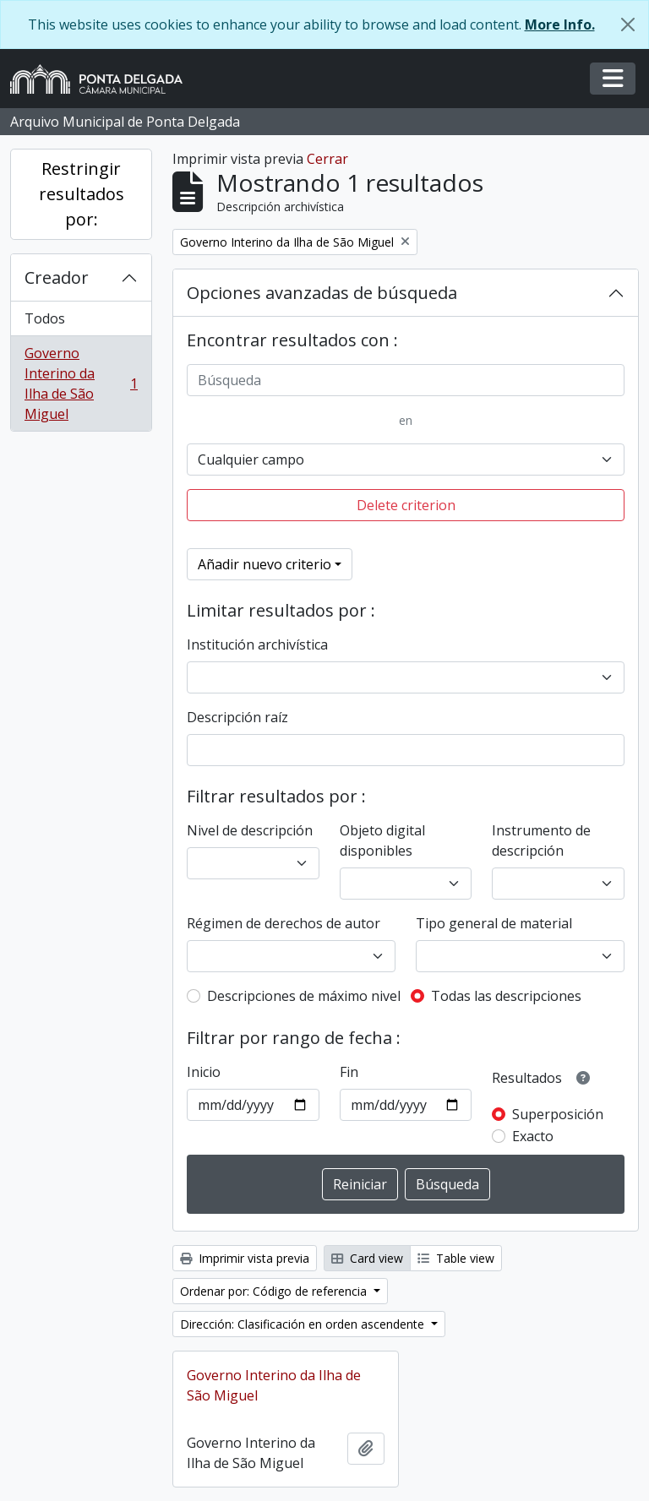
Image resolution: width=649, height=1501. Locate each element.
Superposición (557, 1114)
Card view (367, 1258)
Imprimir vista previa (244, 1258)
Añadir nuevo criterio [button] (264, 564)
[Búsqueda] (405, 380)
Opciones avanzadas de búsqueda (322, 292)
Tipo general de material (494, 923)
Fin (349, 1072)
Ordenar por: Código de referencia (275, 1291)
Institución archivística (257, 644)
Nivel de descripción (250, 830)
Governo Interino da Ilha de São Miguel (81, 383)
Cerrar (327, 159)
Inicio (204, 1072)
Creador (57, 277)
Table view (455, 1258)
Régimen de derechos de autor (283, 923)
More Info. (560, 24)
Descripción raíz (237, 717)
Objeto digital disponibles (382, 840)
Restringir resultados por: (81, 194)
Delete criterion (406, 505)
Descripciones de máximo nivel (304, 996)
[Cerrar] (628, 24)
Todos (45, 318)
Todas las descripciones (506, 996)
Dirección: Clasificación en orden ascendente (304, 1324)
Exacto (533, 1136)
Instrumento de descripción (541, 840)
